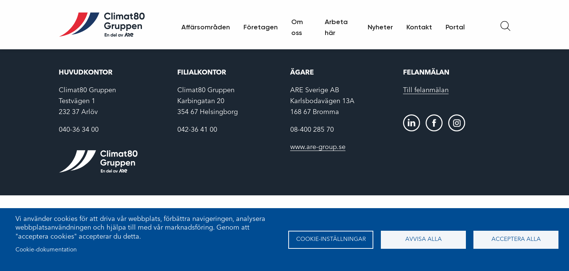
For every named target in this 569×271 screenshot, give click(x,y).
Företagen (260, 27)
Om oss (297, 27)
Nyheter (380, 27)
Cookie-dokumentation (46, 250)
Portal (455, 27)
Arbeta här (336, 27)
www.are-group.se (317, 147)
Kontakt (419, 27)
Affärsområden (205, 27)
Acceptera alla (516, 239)
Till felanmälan (426, 90)
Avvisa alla (423, 239)
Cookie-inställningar (331, 239)
